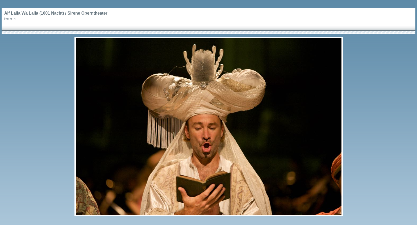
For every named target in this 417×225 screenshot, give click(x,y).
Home (8, 18)
